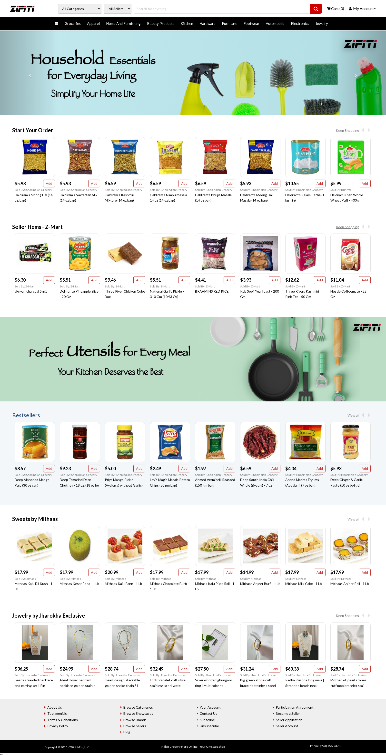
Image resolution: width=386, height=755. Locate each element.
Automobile (275, 23)
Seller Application (289, 720)
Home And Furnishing (123, 23)
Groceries (73, 23)
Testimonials (57, 713)
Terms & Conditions (62, 720)
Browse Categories (138, 707)
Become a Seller (288, 713)
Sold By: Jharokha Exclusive (32, 675)
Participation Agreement (295, 707)
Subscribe (207, 720)
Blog (126, 732)
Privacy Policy (57, 726)
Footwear (251, 23)
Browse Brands (135, 720)
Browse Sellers (134, 726)
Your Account (210, 707)
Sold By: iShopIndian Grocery (33, 190)
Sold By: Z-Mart (24, 286)
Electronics (300, 23)
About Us (54, 707)
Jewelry (322, 23)
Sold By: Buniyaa (341, 190)
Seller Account (287, 726)
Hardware (207, 23)
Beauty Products (160, 23)
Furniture (229, 23)
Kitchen (187, 23)
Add (49, 183)
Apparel (93, 23)
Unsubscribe (209, 726)
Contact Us (208, 713)
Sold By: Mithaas (25, 579)
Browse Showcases (138, 713)
